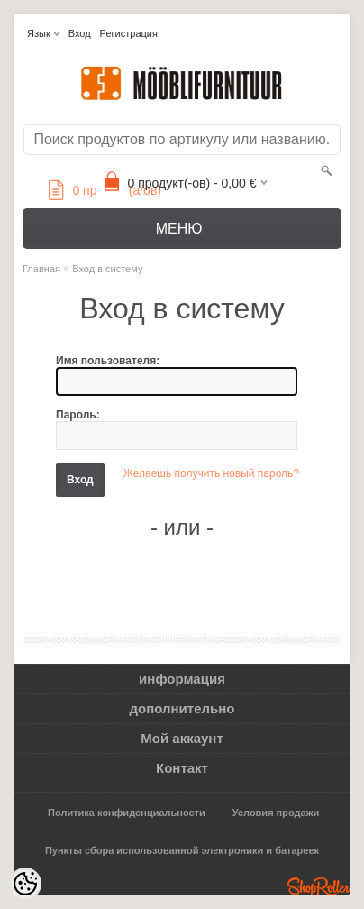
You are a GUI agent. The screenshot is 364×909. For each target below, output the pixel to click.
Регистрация (129, 33)
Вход (79, 33)
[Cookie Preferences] (25, 884)
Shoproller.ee (318, 886)
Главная (41, 268)
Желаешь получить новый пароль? (211, 473)
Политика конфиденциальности (126, 812)
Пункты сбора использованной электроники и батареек (182, 850)
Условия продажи (275, 812)
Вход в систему (107, 268)
